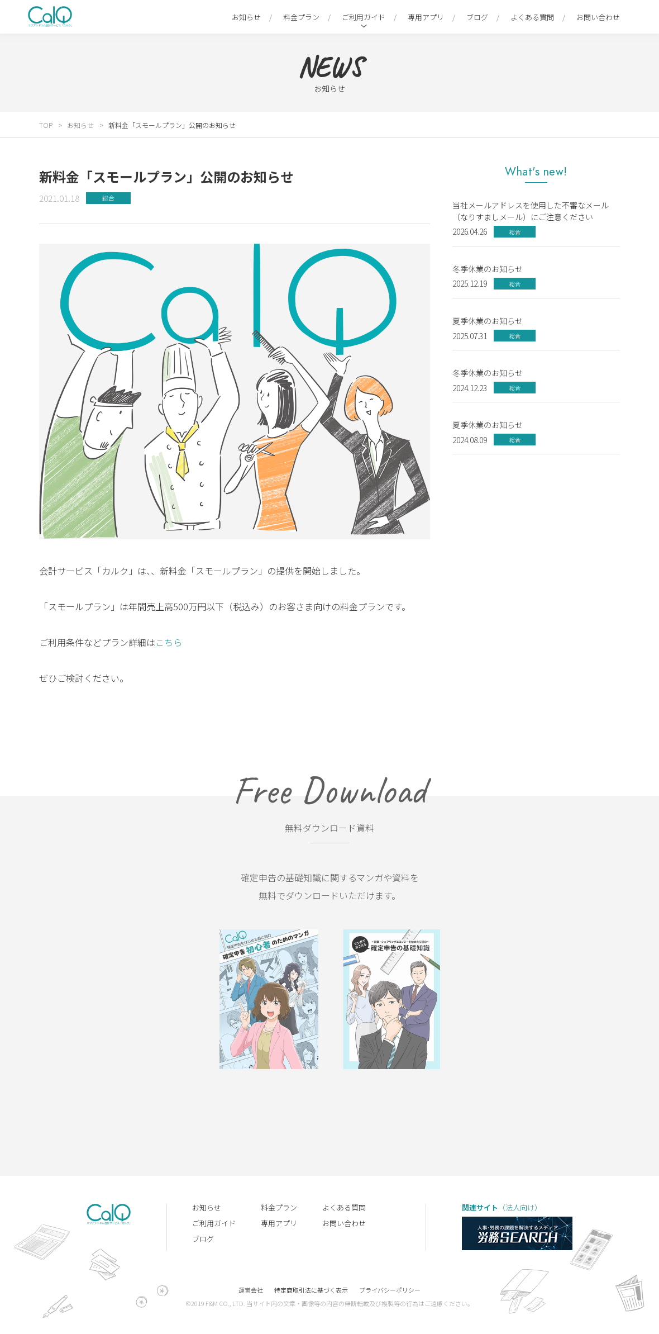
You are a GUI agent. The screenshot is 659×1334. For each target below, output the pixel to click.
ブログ (477, 17)
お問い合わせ (598, 17)
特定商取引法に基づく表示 (311, 1289)
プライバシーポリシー (390, 1289)
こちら (168, 642)
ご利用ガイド (363, 17)
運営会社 (250, 1289)
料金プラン (301, 17)
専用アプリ (426, 17)
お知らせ (246, 17)
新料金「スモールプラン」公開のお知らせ (172, 125)
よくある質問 (532, 17)
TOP (45, 125)
